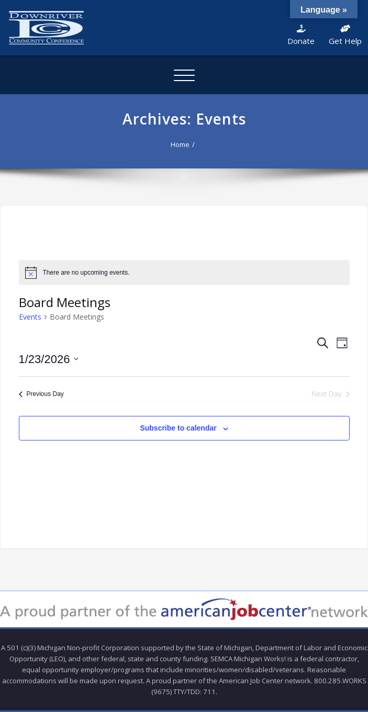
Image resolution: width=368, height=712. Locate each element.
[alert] (184, 272)
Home (180, 144)
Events (30, 317)
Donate (301, 35)
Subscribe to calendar (178, 428)
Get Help (345, 35)
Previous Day (41, 394)
